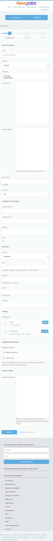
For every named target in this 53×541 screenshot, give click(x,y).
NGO (6, 514)
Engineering (9, 503)
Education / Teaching (12, 495)
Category (5, 72)
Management (9, 510)
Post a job (16, 17)
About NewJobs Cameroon (9, 540)
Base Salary (6, 177)
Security (8, 529)
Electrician (8, 499)
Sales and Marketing (12, 525)
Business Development (12, 488)
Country (4, 252)
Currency (5, 190)
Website (4, 227)
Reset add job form (28, 432)
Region (4, 275)
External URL (10, 358)
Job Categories (32, 7)
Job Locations (35, 535)
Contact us (42, 537)
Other (7, 522)
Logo (3, 237)
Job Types (43, 535)
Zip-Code (5, 300)
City (3, 263)
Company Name (7, 207)
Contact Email (6, 217)
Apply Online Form (12, 352)
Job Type (4, 61)
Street (4, 288)
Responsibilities (7, 129)
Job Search (15, 535)
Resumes (35, 537)
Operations (9, 518)
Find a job (37, 17)
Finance (7, 507)
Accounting (25, 76)
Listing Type (6, 317)
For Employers (44, 9)
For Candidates (44, 7)
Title (4, 51)
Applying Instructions (8, 377)
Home (9, 7)
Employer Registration (24, 537)
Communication (10, 492)
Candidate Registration (8, 537)
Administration (25, 78)
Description (6, 83)
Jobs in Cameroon (19, 7)
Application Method (8, 347)
